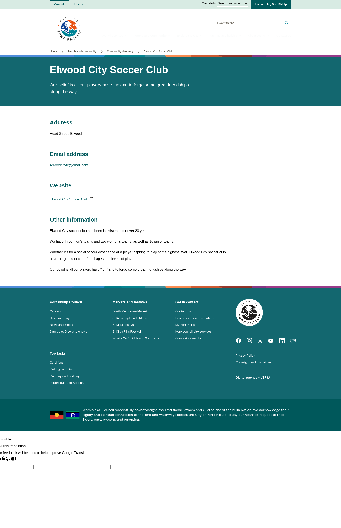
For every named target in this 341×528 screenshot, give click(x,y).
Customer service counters (194, 318)
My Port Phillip (185, 325)
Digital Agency (246, 377)
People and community (151, 35)
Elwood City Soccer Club (69, 199)
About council (259, 35)
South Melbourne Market (129, 311)
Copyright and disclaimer (253, 362)
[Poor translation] (10, 459)
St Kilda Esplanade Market (130, 318)
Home (53, 51)
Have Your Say (60, 318)
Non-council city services (193, 331)
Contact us (283, 35)
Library (78, 4)
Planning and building (225, 35)
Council (59, 4)
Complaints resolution (190, 338)
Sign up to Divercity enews (68, 331)
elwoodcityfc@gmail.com (69, 165)
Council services (114, 35)
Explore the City (189, 35)
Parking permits (61, 369)
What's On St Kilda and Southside (135, 338)
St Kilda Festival (123, 325)
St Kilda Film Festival (126, 331)
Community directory (120, 51)
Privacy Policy (245, 356)
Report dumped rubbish (67, 383)
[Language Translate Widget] (232, 3)
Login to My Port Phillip (271, 4)
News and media (61, 325)
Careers (55, 311)
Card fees (56, 362)
